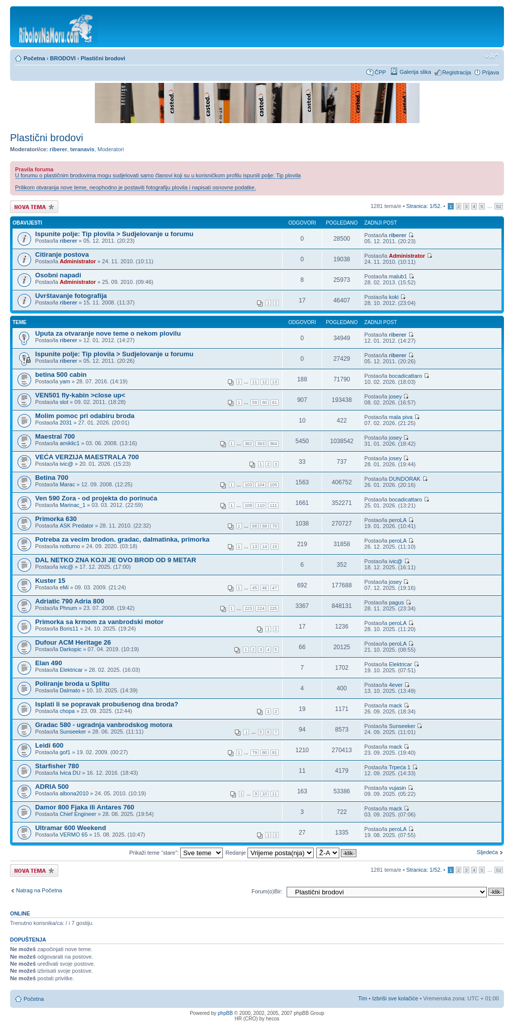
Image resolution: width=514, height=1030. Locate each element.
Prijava (490, 72)
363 (261, 443)
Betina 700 (51, 477)
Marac (67, 484)
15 (274, 546)
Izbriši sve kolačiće (395, 998)
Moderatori (110, 149)
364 (273, 443)
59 (254, 402)
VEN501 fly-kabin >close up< (80, 395)
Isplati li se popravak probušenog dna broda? (106, 704)
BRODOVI (63, 58)
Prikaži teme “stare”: (175, 853)
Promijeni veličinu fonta (491, 56)
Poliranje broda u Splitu (72, 683)
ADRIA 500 (52, 786)
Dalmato (70, 690)
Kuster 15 (50, 580)
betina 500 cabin (61, 374)
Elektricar (71, 670)
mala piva (401, 417)
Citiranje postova (62, 254)
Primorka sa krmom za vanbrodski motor (99, 622)
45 (254, 587)
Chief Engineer (78, 814)
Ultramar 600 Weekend (70, 828)
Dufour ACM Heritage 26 (73, 642)
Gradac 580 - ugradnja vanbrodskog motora (103, 725)
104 (261, 484)
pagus (396, 602)
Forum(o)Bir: (267, 891)
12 (264, 381)
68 (254, 526)
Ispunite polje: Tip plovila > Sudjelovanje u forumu (114, 234)
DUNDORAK (405, 479)
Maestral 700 (55, 436)
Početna (34, 58)
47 (274, 587)
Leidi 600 (49, 745)
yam (65, 381)
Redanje (269, 853)
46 (264, 587)
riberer (58, 149)
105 (273, 484)
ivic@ (66, 464)
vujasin (397, 788)
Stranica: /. (424, 206)
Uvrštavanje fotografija (71, 295)
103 (248, 484)
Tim (362, 998)
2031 (66, 423)
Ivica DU (70, 773)
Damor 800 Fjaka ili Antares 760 (84, 807)
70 (274, 526)
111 (273, 505)
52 (498, 206)
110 (261, 505)
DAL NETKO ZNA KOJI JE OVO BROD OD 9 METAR (115, 560)
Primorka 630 (56, 519)
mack (395, 705)
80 (264, 752)
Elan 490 (48, 663)
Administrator (78, 261)
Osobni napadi (58, 275)
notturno (70, 546)
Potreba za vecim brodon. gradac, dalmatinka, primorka (122, 539)
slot (64, 402)
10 (264, 793)
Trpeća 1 (400, 767)
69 (264, 526)
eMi (64, 587)
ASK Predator (76, 526)
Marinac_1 (72, 505)
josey (395, 396)
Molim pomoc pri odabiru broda (85, 416)
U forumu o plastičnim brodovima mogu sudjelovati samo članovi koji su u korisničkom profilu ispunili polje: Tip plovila (158, 175)
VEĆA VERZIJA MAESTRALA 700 (87, 457)
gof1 (65, 752)
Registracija (456, 72)
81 (274, 752)
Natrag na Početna (39, 890)
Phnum (68, 608)
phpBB (225, 1013)
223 (248, 608)
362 (248, 443)
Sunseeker (73, 732)
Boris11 (69, 629)
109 (248, 505)
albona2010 (74, 793)
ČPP (380, 72)
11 (254, 381)
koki (394, 297)
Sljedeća (487, 852)
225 (273, 608)
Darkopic (70, 649)
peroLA (398, 520)
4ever (396, 685)
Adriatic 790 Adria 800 (69, 601)
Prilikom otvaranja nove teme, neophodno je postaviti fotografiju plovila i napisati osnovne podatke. (135, 187)
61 (274, 402)
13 (274, 381)
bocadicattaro (405, 376)
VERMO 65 (74, 835)
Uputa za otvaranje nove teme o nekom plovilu (108, 333)
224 (261, 608)
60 (264, 402)
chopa (67, 711)
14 (264, 546)
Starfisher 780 (57, 766)
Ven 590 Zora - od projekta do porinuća (96, 498)
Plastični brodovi (103, 58)
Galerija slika (415, 72)
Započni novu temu (34, 206)
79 (254, 752)
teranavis (82, 149)
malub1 (398, 276)
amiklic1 (70, 443)
